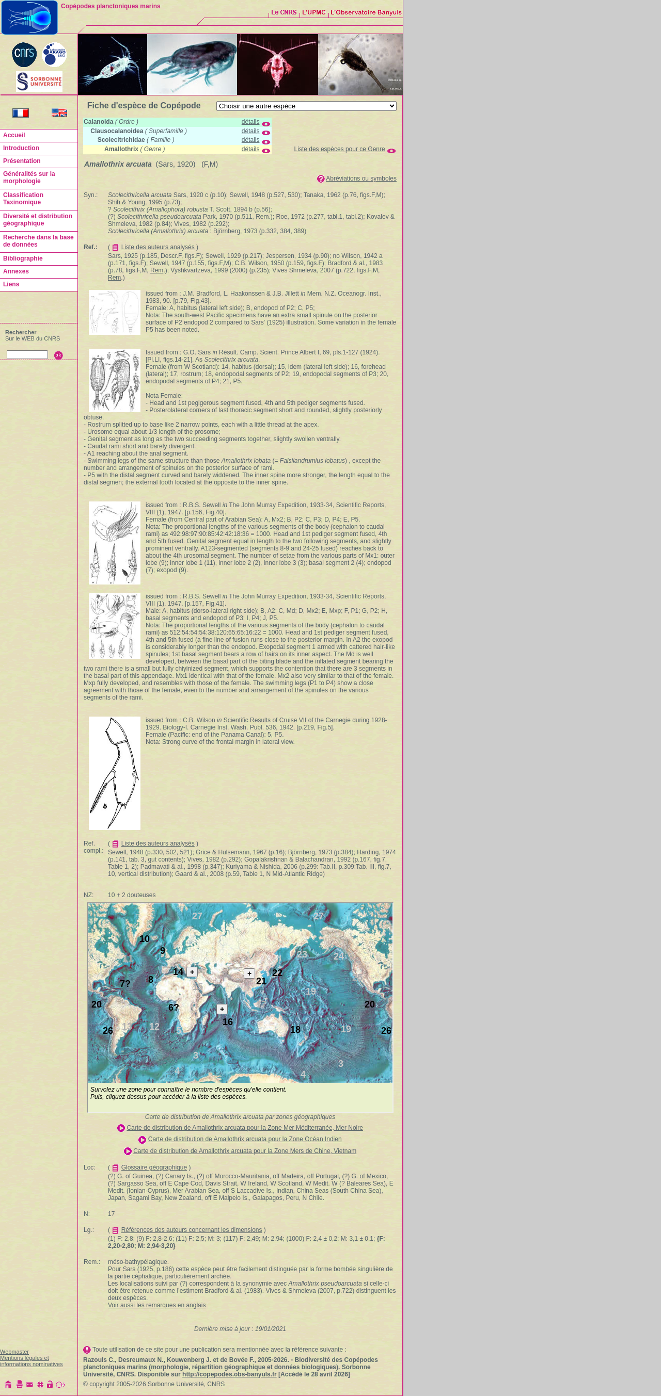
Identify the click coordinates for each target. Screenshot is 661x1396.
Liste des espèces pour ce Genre (339, 149)
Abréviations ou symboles (361, 178)
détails (251, 121)
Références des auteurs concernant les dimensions (191, 1229)
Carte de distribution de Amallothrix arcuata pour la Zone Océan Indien (245, 1139)
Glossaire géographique (154, 1167)
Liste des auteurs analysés (158, 247)
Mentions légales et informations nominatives (31, 1361)
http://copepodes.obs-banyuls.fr (229, 1374)
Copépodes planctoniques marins (111, 6)
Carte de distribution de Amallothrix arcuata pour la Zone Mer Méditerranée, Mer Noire (245, 1127)
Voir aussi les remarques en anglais (157, 1305)
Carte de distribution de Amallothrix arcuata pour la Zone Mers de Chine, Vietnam (244, 1151)
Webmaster (14, 1352)
